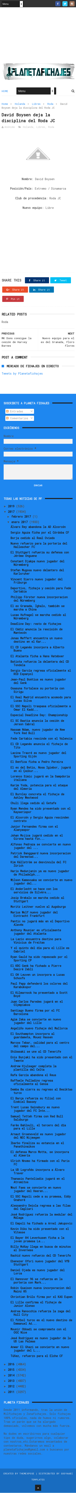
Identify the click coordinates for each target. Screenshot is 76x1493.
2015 (12, 1370)
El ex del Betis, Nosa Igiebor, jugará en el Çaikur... (41, 769)
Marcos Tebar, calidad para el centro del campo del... (40, 1044)
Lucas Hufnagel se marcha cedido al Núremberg (38, 616)
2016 (12, 1364)
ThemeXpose (26, 1473)
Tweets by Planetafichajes (22, 374)
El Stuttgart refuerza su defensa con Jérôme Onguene (40, 554)
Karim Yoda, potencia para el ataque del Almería (39, 787)
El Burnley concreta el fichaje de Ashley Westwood (37, 796)
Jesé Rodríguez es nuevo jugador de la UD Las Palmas (41, 1340)
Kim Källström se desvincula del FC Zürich (38, 864)
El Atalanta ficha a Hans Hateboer (37, 656)
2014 (12, 1375)
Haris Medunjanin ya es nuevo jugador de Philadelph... (40, 873)
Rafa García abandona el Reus (33, 1075)
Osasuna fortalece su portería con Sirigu (37, 690)
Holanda (20, 104)
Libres (36, 104)
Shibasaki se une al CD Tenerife (36, 1052)
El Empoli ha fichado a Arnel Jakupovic (41, 1223)
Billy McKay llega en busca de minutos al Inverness (41, 1248)
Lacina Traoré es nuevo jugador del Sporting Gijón (38, 755)
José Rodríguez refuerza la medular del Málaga (41, 1216)
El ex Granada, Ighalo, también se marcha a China (37, 608)
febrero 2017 (21, 517)
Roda (50, 104)
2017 (12, 512)
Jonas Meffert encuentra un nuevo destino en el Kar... (36, 640)
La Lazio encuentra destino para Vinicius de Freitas (36, 941)
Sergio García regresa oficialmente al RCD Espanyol (41, 672)
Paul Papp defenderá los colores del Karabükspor (39, 985)
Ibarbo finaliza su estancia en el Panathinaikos (37, 1145)
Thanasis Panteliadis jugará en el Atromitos (38, 1180)
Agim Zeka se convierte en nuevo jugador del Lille (36, 1021)
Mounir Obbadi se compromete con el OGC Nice (38, 1331)
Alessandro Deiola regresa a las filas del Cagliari (41, 1207)
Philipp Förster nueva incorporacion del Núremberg (39, 599)
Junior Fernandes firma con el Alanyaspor (34, 828)
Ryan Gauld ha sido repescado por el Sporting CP (39, 958)
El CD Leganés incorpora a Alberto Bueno (37, 649)
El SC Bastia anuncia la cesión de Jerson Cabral (37, 722)
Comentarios (17, 418)
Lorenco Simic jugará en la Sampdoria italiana (40, 778)
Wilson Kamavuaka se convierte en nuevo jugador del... (41, 882)
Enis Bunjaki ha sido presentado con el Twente (41, 1059)
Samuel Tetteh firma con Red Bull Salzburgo (37, 1118)
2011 (12, 1392)
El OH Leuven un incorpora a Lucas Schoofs (38, 976)
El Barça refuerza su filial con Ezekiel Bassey (36, 1100)
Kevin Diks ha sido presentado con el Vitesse (40, 1230)
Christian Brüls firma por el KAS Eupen (41, 1297)
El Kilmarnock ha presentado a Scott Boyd (39, 994)
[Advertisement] (38, 36)
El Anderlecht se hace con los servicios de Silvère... (34, 890)
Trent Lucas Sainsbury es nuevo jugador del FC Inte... (35, 1109)
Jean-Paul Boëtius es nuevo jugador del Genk (38, 681)
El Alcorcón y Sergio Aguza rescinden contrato (40, 819)
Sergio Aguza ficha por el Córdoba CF (40, 533)
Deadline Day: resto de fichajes (36, 624)
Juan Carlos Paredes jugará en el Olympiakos (37, 1003)
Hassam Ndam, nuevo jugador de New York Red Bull (38, 731)
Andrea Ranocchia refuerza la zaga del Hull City (41, 1313)
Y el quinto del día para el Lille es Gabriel (40, 950)
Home (5, 91)
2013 (12, 1381)
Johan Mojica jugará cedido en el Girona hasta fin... (37, 837)
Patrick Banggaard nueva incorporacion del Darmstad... (41, 855)
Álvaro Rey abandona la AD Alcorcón (38, 527)
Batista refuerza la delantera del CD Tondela (40, 663)
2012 (12, 1387)
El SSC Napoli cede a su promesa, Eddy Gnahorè (41, 1198)
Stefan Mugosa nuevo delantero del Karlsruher (37, 572)
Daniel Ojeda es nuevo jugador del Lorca (38, 1272)
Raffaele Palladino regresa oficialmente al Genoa (32, 1082)
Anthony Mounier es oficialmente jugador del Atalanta (36, 932)
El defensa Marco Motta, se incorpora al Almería (40, 1153)
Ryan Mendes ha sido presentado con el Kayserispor (41, 810)
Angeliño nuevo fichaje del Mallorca (39, 1028)
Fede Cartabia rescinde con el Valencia (41, 739)
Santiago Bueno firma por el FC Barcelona (35, 1012)
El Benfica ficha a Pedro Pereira (37, 762)
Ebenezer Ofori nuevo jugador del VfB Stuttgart (40, 1263)
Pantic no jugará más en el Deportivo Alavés (40, 923)
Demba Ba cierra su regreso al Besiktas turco (41, 1091)
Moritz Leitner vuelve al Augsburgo (38, 907)
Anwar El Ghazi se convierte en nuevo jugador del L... (40, 1349)
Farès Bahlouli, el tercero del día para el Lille (38, 1127)
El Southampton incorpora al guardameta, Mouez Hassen (33, 1035)
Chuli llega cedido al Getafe (33, 803)
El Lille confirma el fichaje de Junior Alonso (36, 1304)
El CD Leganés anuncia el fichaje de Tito (39, 746)
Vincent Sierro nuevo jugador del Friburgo (37, 581)
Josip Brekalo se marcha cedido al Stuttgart (37, 900)
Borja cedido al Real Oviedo (33, 538)
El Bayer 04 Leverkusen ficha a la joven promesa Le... (37, 1239)
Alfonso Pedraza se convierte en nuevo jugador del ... (41, 846)
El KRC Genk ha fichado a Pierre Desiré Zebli (36, 968)
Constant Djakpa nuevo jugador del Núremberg (37, 563)
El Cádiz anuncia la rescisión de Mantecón (36, 631)
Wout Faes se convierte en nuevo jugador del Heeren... (36, 1189)
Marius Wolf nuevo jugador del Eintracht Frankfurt (34, 914)
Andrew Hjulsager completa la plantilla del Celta (33, 1068)
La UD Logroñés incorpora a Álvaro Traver (37, 1171)
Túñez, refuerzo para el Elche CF (37, 1356)
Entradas (14, 411)
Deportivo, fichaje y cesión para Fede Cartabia (41, 590)
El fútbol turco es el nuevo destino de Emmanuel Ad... (41, 1322)
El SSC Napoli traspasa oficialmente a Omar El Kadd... (41, 708)
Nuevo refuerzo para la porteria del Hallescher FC (39, 545)
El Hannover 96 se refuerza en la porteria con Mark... (36, 1281)
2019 (12, 506)
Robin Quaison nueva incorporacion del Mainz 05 (41, 1289)
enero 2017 (20, 522)
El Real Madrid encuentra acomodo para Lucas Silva (41, 699)
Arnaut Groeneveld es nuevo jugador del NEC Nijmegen (38, 1136)
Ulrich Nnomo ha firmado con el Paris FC (40, 1162)
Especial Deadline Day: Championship (39, 715)
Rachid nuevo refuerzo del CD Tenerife (41, 1256)
